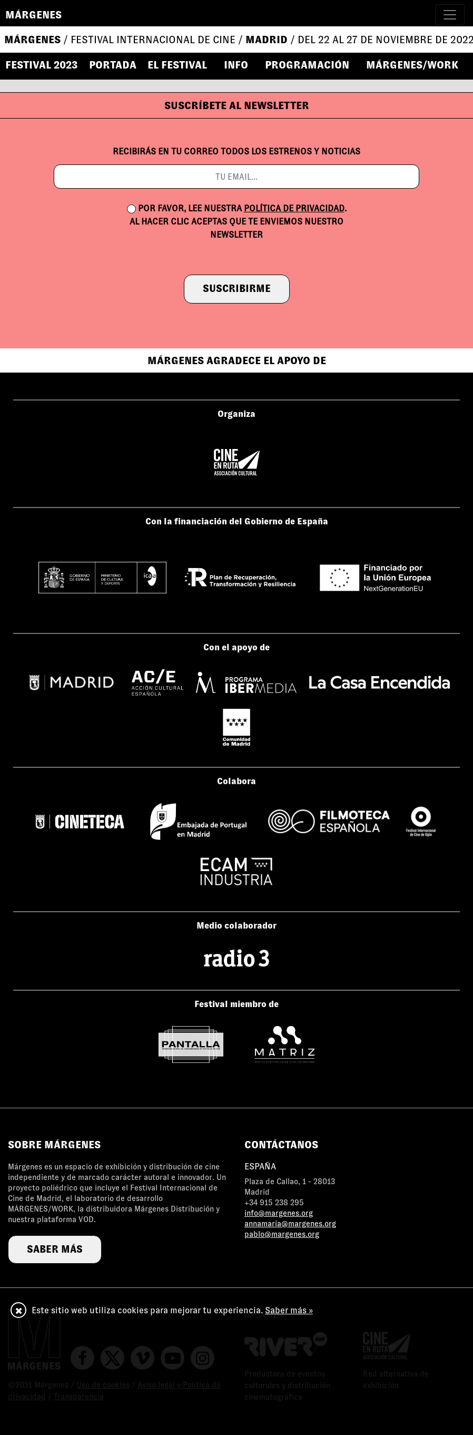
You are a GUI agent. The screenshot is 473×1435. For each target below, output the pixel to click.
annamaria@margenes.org (290, 1223)
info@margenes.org (278, 1213)
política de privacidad (294, 208)
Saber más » (289, 1310)
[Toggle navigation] (450, 14)
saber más (55, 1249)
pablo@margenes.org (281, 1234)
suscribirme (237, 288)
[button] (182, 65)
